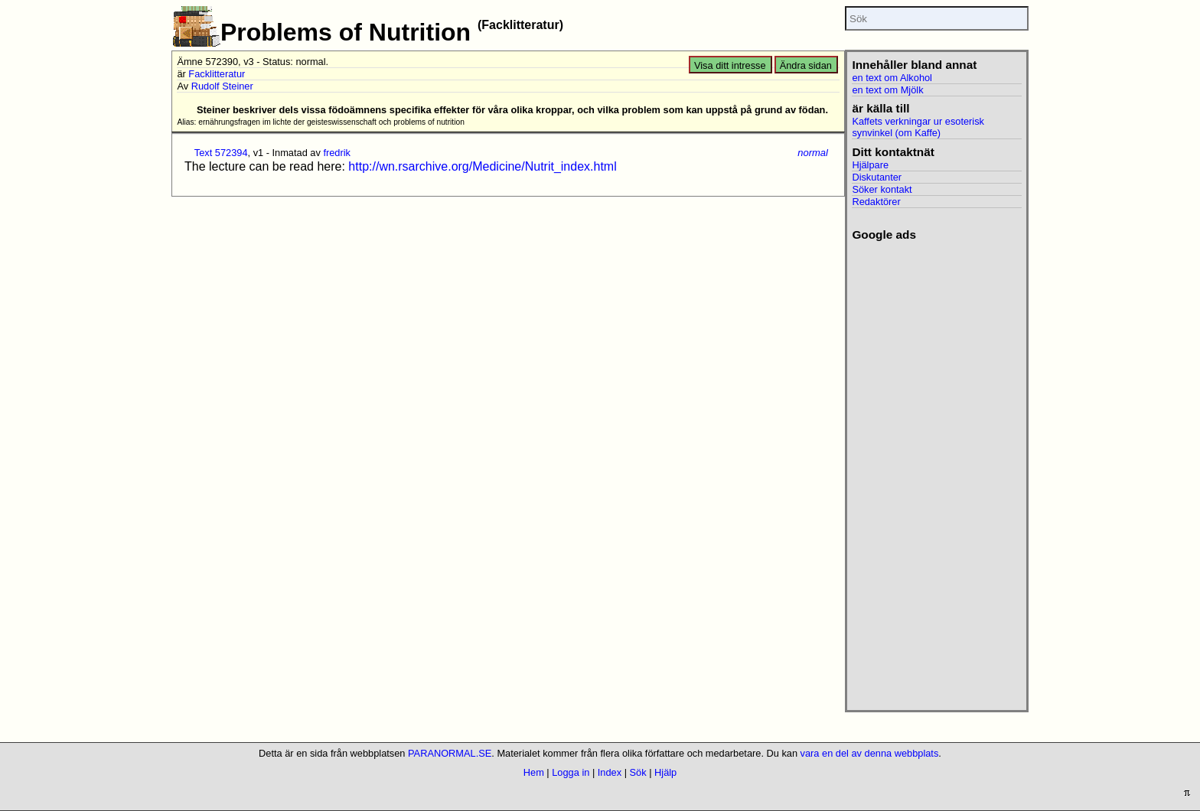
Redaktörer (876, 201)
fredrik (337, 152)
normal (812, 152)
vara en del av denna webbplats (870, 753)
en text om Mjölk (887, 90)
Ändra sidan (806, 65)
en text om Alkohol (892, 77)
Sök (638, 772)
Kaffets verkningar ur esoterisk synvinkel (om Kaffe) (918, 127)
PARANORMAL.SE (449, 753)
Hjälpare (870, 165)
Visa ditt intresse (730, 65)
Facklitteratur (216, 74)
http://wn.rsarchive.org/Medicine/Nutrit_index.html (482, 166)
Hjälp (665, 772)
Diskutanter (877, 177)
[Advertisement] (936, 471)
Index (609, 772)
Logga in (570, 772)
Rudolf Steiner (222, 86)
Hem (533, 772)
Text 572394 (221, 152)
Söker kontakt (881, 189)
